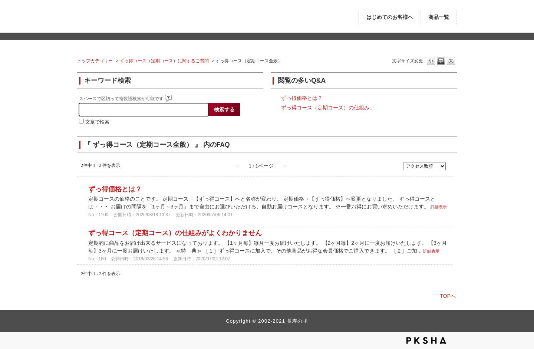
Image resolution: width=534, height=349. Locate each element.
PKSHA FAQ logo (426, 340)
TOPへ (448, 296)
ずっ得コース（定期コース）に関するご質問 (164, 60)
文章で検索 (97, 122)
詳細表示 (439, 207)
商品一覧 (438, 17)
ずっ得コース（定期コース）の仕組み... (327, 108)
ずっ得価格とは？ (302, 98)
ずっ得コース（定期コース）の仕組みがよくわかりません (175, 233)
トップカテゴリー (95, 60)
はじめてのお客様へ (389, 17)
